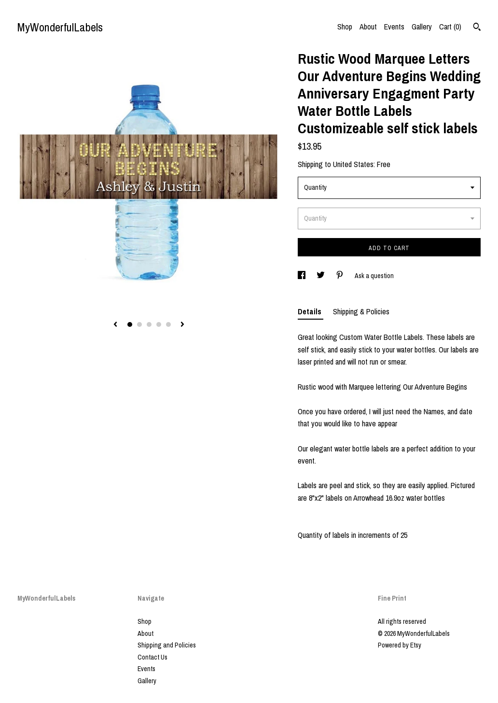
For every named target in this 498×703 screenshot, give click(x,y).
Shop (344, 26)
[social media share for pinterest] (340, 275)
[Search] (477, 28)
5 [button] (168, 324)
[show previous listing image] (115, 325)
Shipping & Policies (361, 311)
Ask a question (374, 275)
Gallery (422, 26)
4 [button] (158, 324)
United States (353, 164)
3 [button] (149, 324)
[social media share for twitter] (321, 275)
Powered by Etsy (399, 645)
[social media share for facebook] (302, 275)
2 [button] (139, 324)
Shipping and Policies (167, 645)
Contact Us (152, 657)
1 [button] (129, 324)
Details (310, 311)
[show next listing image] (182, 325)
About (368, 26)
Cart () (450, 26)
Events (394, 26)
